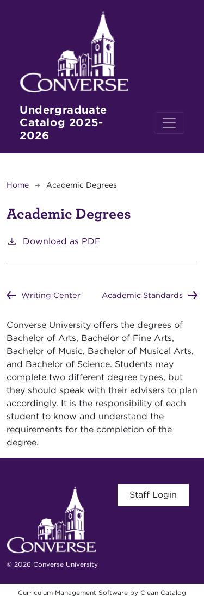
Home (18, 185)
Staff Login (153, 494)
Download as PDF (54, 240)
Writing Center (51, 295)
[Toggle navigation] (169, 123)
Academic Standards (142, 295)
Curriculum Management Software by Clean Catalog (102, 592)
